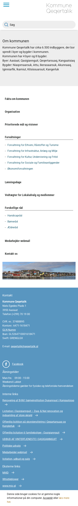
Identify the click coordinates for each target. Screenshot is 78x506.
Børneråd (12, 221)
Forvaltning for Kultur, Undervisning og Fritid (32, 156)
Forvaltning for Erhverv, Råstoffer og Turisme (32, 144)
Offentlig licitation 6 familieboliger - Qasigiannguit (30, 432)
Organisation (12, 111)
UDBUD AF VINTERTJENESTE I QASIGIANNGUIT (29, 439)
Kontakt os (11, 253)
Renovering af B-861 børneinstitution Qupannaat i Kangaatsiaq (38, 400)
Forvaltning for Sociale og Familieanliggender (33, 162)
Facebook (17, 364)
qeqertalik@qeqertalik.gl (24, 346)
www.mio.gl (9, 485)
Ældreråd (12, 227)
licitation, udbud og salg (16, 458)
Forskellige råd (14, 207)
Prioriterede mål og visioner (21, 124)
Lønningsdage (13, 182)
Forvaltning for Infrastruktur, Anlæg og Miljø (32, 150)
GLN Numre (9, 329)
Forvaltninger (13, 137)
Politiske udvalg (11, 445)
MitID (5, 472)
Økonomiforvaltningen (20, 168)
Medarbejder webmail (17, 241)
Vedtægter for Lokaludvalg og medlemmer (29, 195)
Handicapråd (14, 215)
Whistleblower (10, 479)
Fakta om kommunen (17, 99)
